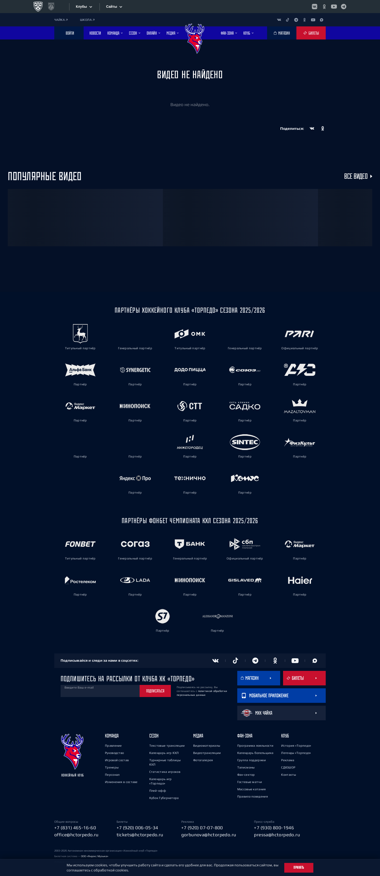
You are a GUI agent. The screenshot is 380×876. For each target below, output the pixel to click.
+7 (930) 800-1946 (274, 827)
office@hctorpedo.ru (76, 834)
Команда (112, 736)
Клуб (285, 736)
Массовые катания (251, 789)
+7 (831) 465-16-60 (75, 827)
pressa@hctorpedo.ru (277, 834)
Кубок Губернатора (164, 798)
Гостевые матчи (249, 782)
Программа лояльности (255, 745)
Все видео (355, 176)
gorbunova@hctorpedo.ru (208, 834)
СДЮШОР (288, 767)
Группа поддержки (251, 760)
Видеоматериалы (206, 745)
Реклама (287, 760)
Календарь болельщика (255, 753)
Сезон (153, 736)
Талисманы (246, 767)
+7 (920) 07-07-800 (202, 827)
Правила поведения (252, 796)
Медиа (198, 736)
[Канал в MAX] (321, 20)
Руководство (114, 753)
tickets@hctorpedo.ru (140, 834)
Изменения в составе (121, 782)
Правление (113, 745)
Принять (298, 867)
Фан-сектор (246, 774)
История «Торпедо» (296, 745)
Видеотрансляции (207, 753)
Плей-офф (157, 790)
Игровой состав (117, 760)
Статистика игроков (164, 772)
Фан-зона (244, 736)
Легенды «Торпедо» (296, 753)
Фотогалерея (203, 760)
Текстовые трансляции (167, 745)
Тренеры (112, 767)
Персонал (112, 774)
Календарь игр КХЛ (164, 753)
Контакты (288, 774)
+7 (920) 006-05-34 (137, 827)
